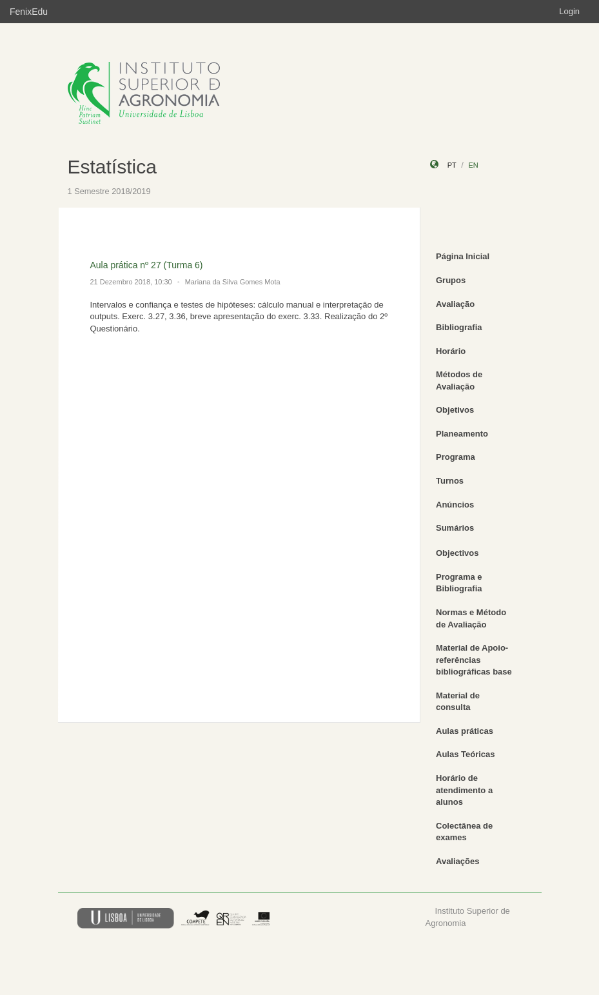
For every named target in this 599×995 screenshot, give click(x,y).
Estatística (112, 166)
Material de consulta (458, 702)
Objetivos (455, 410)
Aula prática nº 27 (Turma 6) (146, 265)
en (473, 165)
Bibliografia (459, 327)
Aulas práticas (464, 731)
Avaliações (457, 861)
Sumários (455, 528)
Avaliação (455, 304)
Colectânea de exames (464, 832)
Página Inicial (462, 256)
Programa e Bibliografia (459, 583)
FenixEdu (29, 11)
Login (569, 11)
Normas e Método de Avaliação (471, 618)
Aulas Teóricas (465, 754)
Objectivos (457, 553)
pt (452, 165)
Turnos (450, 481)
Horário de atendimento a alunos (464, 790)
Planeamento (462, 433)
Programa (455, 457)
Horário (451, 351)
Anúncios (455, 504)
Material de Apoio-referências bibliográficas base (474, 659)
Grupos (451, 280)
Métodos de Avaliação (459, 380)
